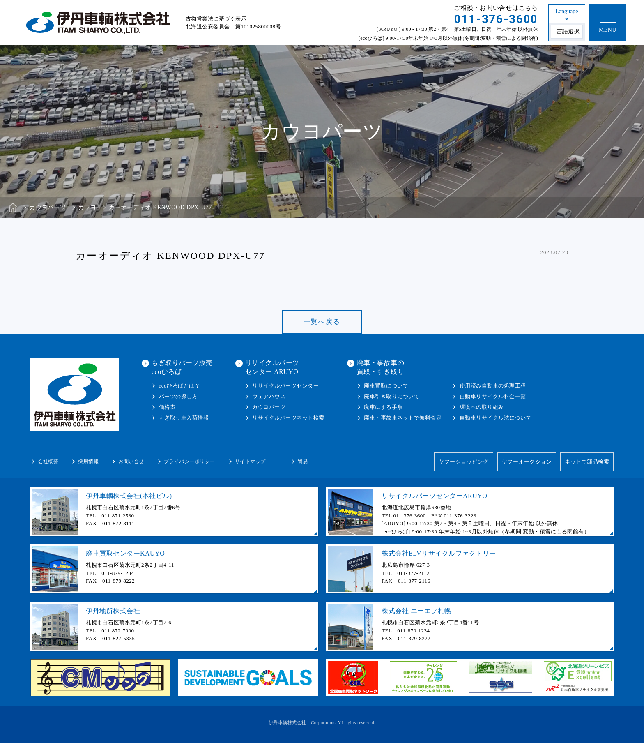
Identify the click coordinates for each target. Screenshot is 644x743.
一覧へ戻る (322, 321)
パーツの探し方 (178, 396)
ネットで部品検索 (587, 462)
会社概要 (48, 461)
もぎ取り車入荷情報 (184, 418)
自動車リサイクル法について (496, 418)
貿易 (303, 461)
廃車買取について (386, 386)
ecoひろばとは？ (179, 386)
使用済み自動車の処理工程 (493, 386)
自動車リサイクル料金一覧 (493, 396)
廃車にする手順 (383, 407)
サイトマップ (250, 461)
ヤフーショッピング (464, 462)
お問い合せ (131, 461)
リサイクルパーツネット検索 (288, 418)
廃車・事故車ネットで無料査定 (403, 418)
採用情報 (88, 461)
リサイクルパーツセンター (285, 386)
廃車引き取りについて (391, 396)
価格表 (167, 407)
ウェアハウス (268, 396)
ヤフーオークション (527, 462)
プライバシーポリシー (189, 461)
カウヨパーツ (268, 407)
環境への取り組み (482, 407)
